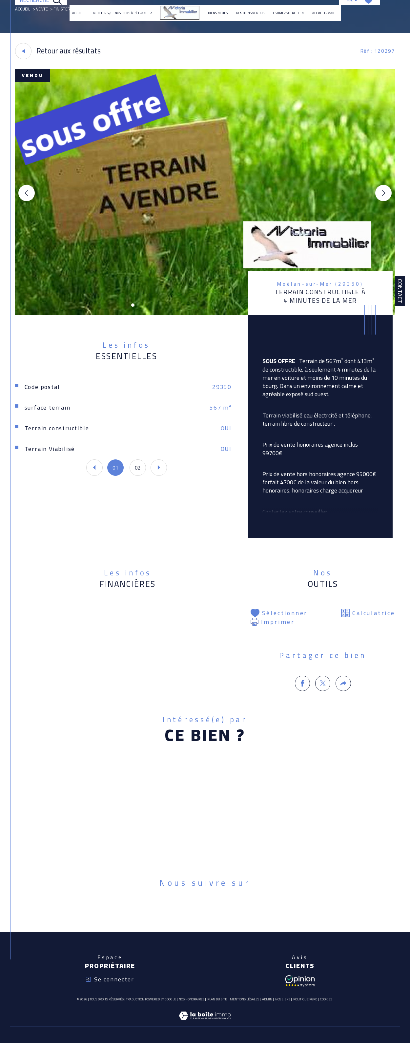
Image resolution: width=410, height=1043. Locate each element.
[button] (383, 193)
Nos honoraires (191, 999)
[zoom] (205, 313)
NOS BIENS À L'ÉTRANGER (133, 13)
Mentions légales (244, 999)
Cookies (326, 999)
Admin (267, 999)
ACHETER (99, 13)
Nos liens (282, 999)
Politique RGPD (305, 999)
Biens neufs (218, 13)
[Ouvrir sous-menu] (109, 12)
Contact (400, 291)
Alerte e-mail (323, 13)
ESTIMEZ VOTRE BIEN (288, 13)
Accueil (78, 13)
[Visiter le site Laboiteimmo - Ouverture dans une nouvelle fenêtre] (205, 1023)
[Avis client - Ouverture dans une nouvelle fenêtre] (299, 980)
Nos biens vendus (250, 13)
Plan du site (217, 999)
